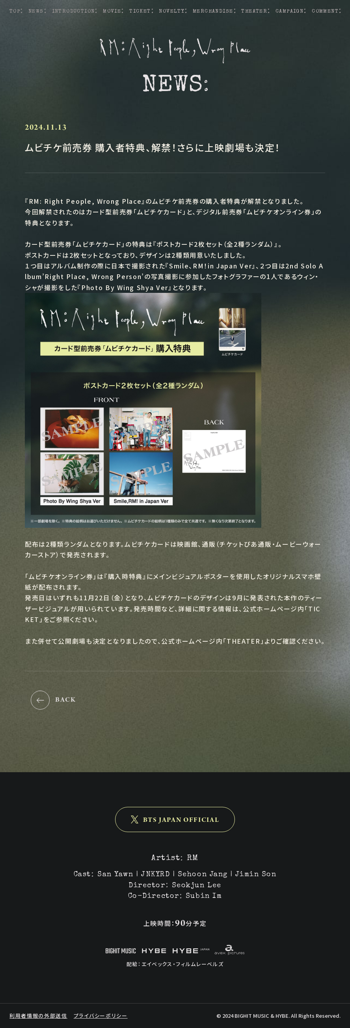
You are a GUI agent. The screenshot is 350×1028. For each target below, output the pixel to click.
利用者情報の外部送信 (38, 1015)
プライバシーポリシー (101, 1015)
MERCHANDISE (213, 11)
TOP (14, 11)
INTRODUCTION (73, 11)
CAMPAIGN (289, 11)
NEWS (36, 11)
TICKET (140, 11)
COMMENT (325, 11)
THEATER (254, 11)
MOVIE (112, 11)
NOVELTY (171, 11)
